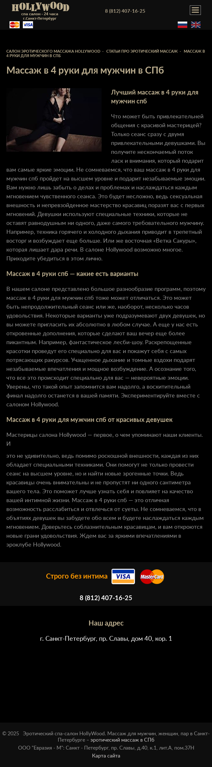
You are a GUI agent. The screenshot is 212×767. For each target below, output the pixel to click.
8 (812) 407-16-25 (125, 11)
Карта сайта (106, 755)
